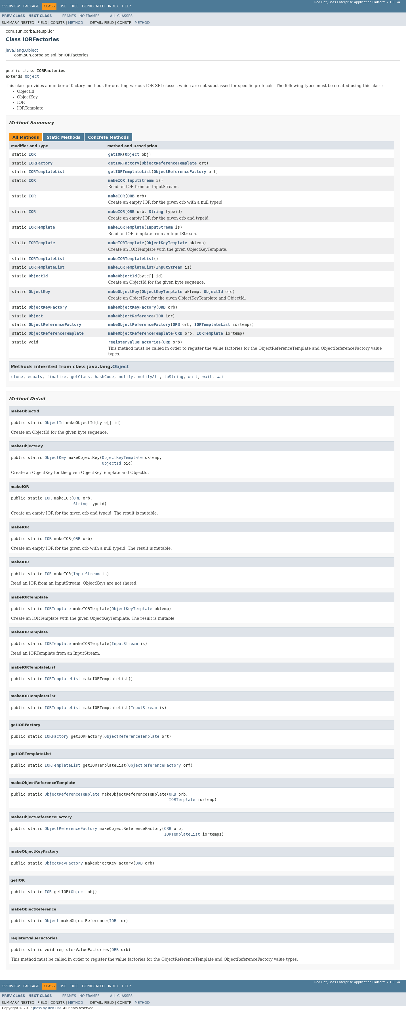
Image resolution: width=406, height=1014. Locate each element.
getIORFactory (123, 163)
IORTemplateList (46, 171)
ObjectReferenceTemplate (169, 163)
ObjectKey (39, 291)
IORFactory (40, 163)
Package (31, 6)
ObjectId (38, 276)
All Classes (121, 16)
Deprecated (93, 6)
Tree (74, 6)
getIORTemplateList (129, 171)
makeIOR (116, 180)
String (156, 211)
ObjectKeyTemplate (166, 243)
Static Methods (63, 137)
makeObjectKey (123, 291)
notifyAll (148, 376)
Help (126, 6)
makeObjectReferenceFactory (139, 324)
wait (193, 376)
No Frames (89, 16)
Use (63, 6)
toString (173, 376)
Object (32, 76)
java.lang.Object (22, 50)
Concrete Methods (108, 137)
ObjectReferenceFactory (179, 171)
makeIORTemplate (126, 227)
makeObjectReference (130, 316)
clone (17, 376)
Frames (69, 16)
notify (126, 376)
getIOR (115, 154)
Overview (11, 6)
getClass (80, 376)
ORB (130, 196)
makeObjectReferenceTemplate (140, 333)
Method (75, 23)
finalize (56, 376)
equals (35, 376)
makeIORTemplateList (130, 258)
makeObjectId (122, 276)
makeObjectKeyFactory (132, 307)
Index (113, 6)
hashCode (104, 376)
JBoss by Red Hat (47, 1008)
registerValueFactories (134, 342)
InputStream (140, 180)
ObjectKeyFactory (48, 307)
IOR (32, 154)
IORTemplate (42, 227)
